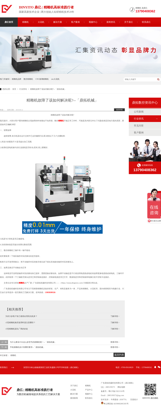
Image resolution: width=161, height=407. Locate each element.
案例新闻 (74, 398)
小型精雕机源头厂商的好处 (16, 329)
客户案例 (75, 22)
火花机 (41, 22)
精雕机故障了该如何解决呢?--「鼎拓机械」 (48, 89)
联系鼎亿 (146, 22)
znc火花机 (55, 79)
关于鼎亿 (128, 22)
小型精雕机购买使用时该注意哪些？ (20, 323)
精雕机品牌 (16, 79)
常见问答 (139, 125)
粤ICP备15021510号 (116, 391)
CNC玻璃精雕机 (42, 79)
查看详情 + (114, 342)
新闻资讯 (111, 22)
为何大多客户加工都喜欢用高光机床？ (21, 316)
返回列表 (119, 110)
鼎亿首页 (9, 22)
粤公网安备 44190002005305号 (115, 404)
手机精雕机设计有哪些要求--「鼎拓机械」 (27, 347)
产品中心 (89, 390)
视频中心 (93, 22)
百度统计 (134, 400)
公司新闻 (139, 111)
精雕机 (25, 22)
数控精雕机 (28, 79)
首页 (14, 89)
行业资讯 (23, 89)
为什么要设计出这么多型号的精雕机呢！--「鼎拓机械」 (33, 342)
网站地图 (121, 387)
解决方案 (57, 22)
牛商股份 (114, 400)
